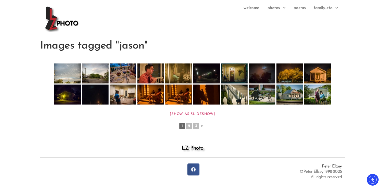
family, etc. (326, 8)
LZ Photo (192, 148)
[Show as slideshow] (192, 114)
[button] (193, 169)
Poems (300, 8)
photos (276, 8)
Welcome (251, 8)
